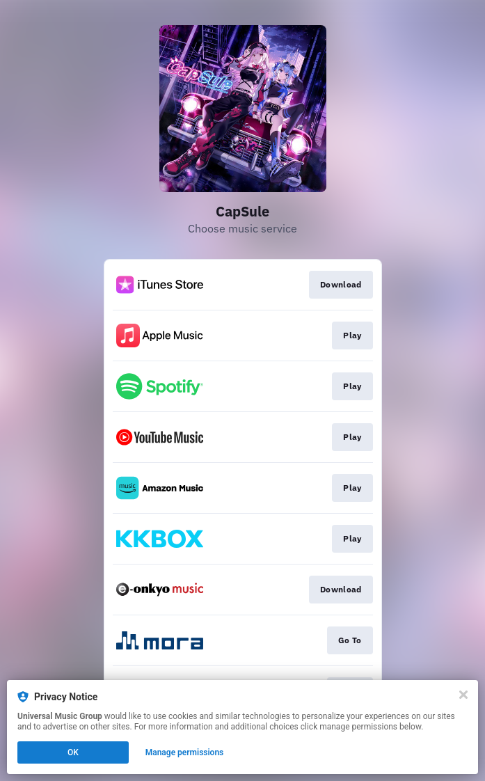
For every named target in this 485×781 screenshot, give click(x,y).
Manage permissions (184, 752)
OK (73, 752)
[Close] (463, 695)
